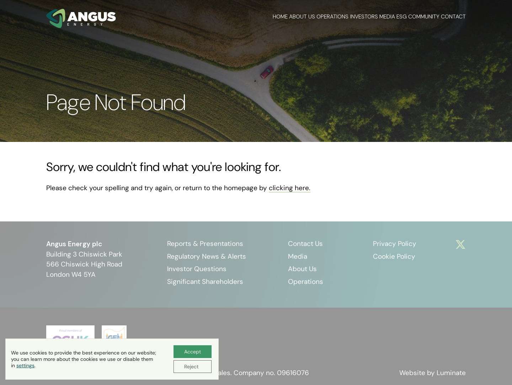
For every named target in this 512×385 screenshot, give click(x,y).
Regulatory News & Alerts (206, 256)
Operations (290, 16)
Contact (453, 16)
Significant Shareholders (205, 281)
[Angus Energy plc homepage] (81, 18)
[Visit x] (460, 244)
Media (361, 16)
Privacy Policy (394, 243)
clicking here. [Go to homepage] (289, 187)
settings (25, 365)
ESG (384, 16)
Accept (192, 351)
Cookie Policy (394, 256)
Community (415, 16)
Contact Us (305, 243)
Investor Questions (196, 268)
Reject (191, 366)
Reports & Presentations (205, 243)
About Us (251, 16)
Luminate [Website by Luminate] (451, 372)
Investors (330, 16)
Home (220, 16)
